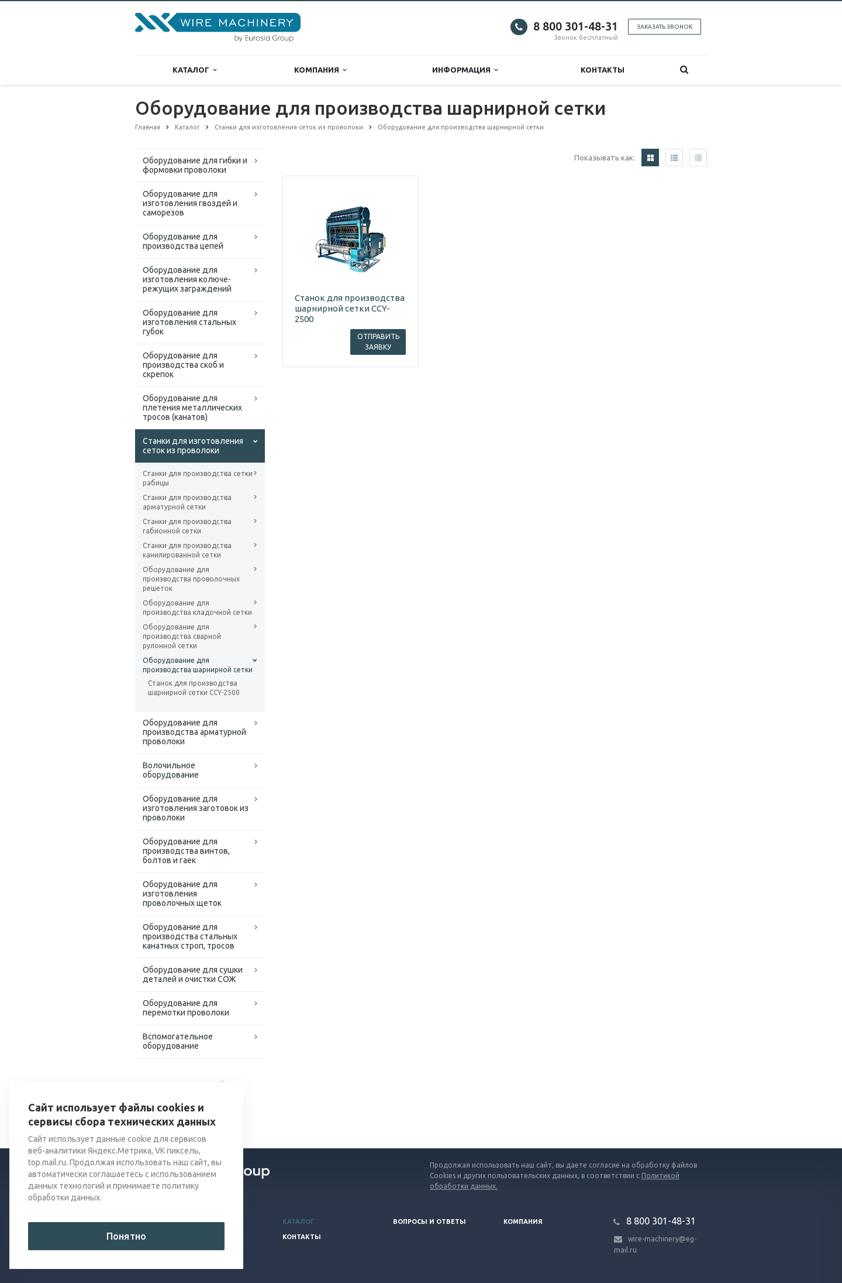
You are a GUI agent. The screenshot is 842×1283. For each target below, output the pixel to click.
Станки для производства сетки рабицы (198, 478)
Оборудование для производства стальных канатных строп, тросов (190, 936)
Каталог (194, 70)
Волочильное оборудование (171, 770)
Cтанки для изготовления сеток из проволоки (193, 445)
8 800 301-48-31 (575, 26)
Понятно (126, 1236)
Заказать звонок (664, 26)
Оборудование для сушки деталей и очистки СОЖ (193, 974)
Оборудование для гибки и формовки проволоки (195, 165)
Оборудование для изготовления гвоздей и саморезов (190, 203)
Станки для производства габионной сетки (187, 526)
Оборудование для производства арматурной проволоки (194, 732)
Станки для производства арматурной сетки (187, 502)
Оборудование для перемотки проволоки (186, 1007)
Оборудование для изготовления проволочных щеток (182, 894)
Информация (465, 70)
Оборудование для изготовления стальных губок (189, 322)
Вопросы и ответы (429, 1221)
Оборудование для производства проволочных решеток (191, 579)
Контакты (602, 70)
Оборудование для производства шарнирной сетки (198, 664)
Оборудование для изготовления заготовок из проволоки (196, 808)
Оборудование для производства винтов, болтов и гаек (186, 851)
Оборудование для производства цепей (183, 241)
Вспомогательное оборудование (178, 1041)
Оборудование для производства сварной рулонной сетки (182, 636)
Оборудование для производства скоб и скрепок (183, 365)
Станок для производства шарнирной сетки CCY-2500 (194, 687)
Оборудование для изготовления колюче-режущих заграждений (187, 279)
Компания (320, 70)
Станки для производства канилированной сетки (187, 550)
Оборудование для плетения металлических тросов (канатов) (192, 408)
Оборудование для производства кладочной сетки (197, 607)
